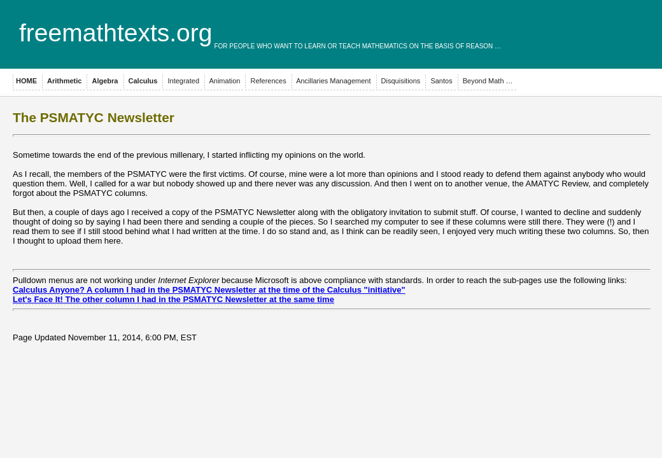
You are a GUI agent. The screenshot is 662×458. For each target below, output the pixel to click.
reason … (483, 46)
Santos (440, 81)
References (267, 81)
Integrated (182, 81)
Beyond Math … (487, 81)
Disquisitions (400, 81)
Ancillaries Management (333, 81)
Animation (224, 81)
